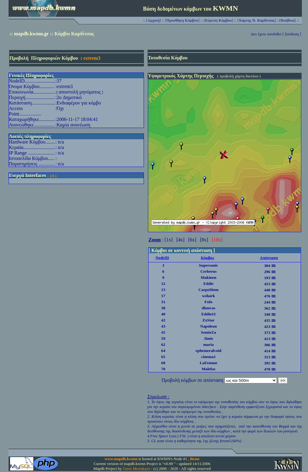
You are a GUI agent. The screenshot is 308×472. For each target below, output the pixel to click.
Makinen (208, 277)
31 (163, 302)
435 (267, 320)
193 (267, 277)
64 (163, 350)
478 (267, 369)
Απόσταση (269, 257)
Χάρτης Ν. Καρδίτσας (257, 20)
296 (267, 271)
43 (163, 326)
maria (208, 344)
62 (163, 344)
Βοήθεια (287, 20)
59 (163, 338)
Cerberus (208, 271)
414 (267, 351)
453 (267, 284)
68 (163, 362)
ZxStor (208, 320)
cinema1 (208, 356)
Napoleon (208, 326)
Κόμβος (207, 257)
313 (267, 357)
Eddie (209, 283)
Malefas (208, 369)
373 (267, 332)
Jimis (208, 338)
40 (163, 314)
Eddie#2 (208, 314)
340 (267, 314)
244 (267, 302)
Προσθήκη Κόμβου (182, 20)
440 (267, 290)
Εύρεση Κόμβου (218, 20)
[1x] (168, 239)
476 (267, 296)
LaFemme (208, 362)
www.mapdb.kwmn (121, 458)
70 (163, 369)
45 (163, 332)
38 (163, 308)
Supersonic (208, 265)
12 (163, 283)
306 (267, 344)
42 (163, 320)
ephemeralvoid (208, 350)
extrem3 (92, 58)
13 (163, 289)
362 (267, 308)
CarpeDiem (208, 289)
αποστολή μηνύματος (80, 91)
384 (267, 265)
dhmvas (208, 308)
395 (267, 363)
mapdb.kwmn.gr (31, 33)
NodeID (162, 257)
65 (163, 356)
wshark (208, 295)
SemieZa (208, 332)
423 (267, 326)
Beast (194, 458)
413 (267, 338)
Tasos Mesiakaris (136, 468)
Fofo (208, 302)
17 (163, 295)
